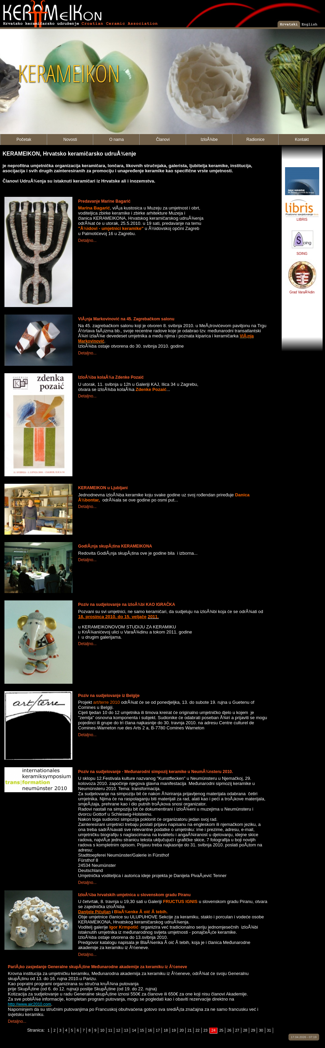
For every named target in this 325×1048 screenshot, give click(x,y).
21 (189, 1030)
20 (182, 1030)
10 (102, 1030)
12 (118, 1030)
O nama (116, 139)
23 (205, 1030)
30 (261, 1030)
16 (150, 1030)
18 (166, 1030)
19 (174, 1030)
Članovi (163, 139)
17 (158, 1030)
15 (142, 1030)
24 (213, 1030)
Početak (23, 139)
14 (134, 1030)
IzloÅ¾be (209, 139)
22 (197, 1030)
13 (126, 1030)
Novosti (70, 139)
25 (221, 1030)
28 (245, 1030)
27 (237, 1030)
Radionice (255, 139)
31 (269, 1030)
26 (229, 1030)
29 (253, 1030)
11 (110, 1030)
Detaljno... (87, 240)
